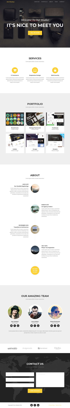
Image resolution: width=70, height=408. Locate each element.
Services (37, 3)
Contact (62, 3)
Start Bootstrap (11, 3)
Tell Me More (35, 33)
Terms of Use (58, 405)
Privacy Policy (52, 405)
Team (56, 3)
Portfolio (44, 3)
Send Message (35, 390)
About (51, 3)
